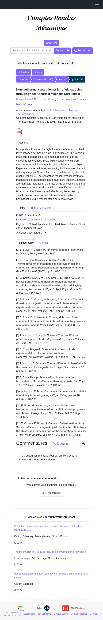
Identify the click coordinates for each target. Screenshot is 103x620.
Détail (22, 208)
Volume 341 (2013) (43, 79)
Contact (93, 613)
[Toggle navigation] (96, 4)
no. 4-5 (62, 79)
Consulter (51, 43)
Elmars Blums (24, 99)
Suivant (38, 72)
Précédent (24, 72)
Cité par (43, 242)
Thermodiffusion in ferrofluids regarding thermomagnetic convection (50, 551)
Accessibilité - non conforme (37, 613)
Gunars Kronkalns (67, 99)
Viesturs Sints (45, 99)
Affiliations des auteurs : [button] (31, 232)
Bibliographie (26, 242)
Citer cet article (41, 208)
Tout (58, 50)
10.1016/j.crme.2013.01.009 (39, 219)
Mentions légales (78, 613)
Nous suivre (61, 613)
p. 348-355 (77, 79)
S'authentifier (51, 492)
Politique (60, 443)
